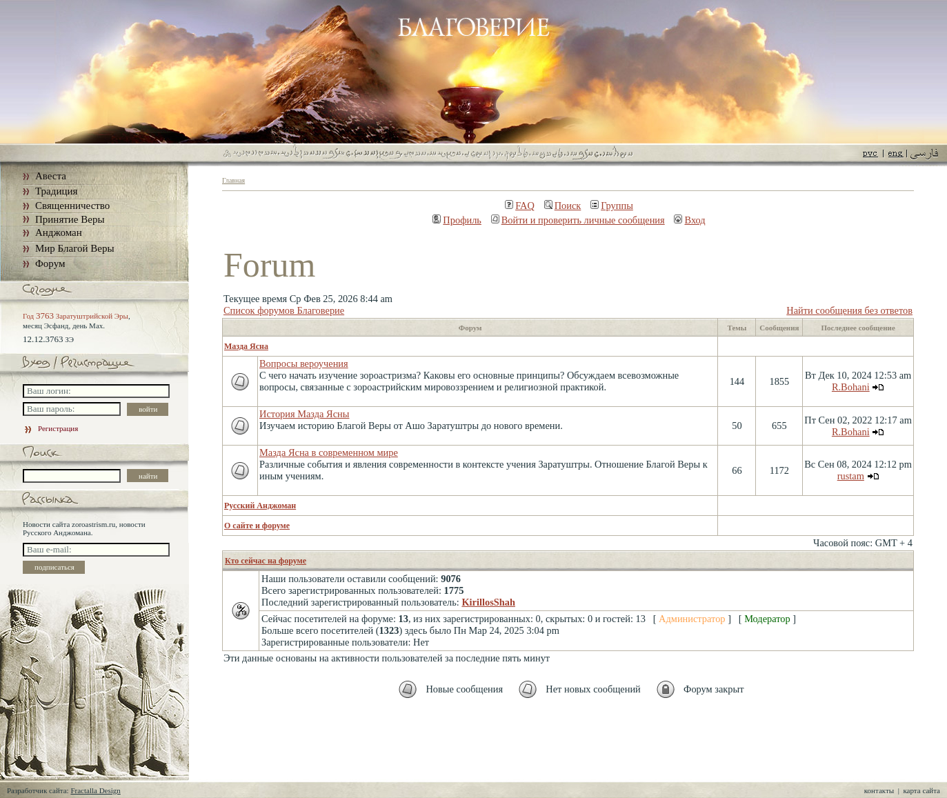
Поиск (562, 205)
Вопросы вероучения (303, 363)
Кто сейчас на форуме (265, 561)
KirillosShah (488, 602)
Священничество (72, 205)
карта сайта (921, 790)
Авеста (50, 175)
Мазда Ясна (246, 346)
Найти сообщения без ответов (849, 310)
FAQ (520, 205)
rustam (850, 475)
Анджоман (58, 232)
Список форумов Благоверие (283, 310)
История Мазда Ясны (304, 413)
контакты (879, 790)
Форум (50, 263)
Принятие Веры (70, 219)
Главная (233, 180)
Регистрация (50, 428)
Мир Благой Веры (74, 248)
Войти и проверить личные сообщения (578, 220)
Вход (689, 220)
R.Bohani (851, 386)
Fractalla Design (95, 790)
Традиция (56, 191)
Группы (611, 205)
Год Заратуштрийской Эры (75, 316)
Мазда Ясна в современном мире (328, 452)
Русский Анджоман (260, 505)
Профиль (456, 220)
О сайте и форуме (257, 525)
